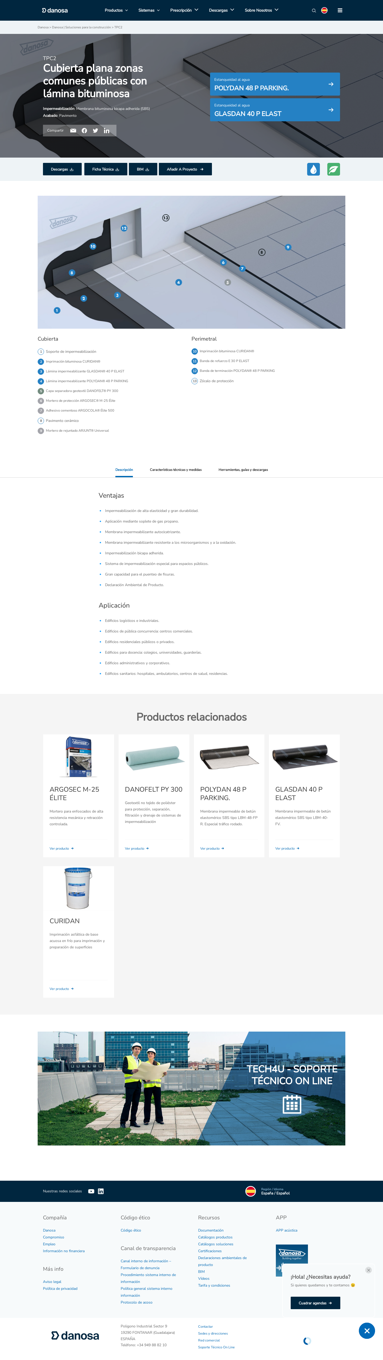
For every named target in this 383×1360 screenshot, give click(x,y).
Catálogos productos (215, 1230)
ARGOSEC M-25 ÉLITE (73, 804)
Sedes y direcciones (214, 1326)
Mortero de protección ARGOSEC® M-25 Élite (84, 402)
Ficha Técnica (103, 169)
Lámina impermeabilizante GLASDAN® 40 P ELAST (89, 371)
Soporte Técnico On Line (218, 1340)
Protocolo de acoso (137, 1295)
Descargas (59, 169)
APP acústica (286, 1224)
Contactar (206, 1319)
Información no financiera (64, 1244)
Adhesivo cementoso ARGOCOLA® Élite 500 (83, 413)
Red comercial (209, 1333)
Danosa (49, 1224)
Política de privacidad (60, 1282)
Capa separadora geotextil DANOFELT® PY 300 (85, 392)
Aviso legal (52, 1275)
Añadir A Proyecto (182, 169)
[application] (195, 10)
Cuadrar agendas (313, 1303)
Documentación (211, 1224)
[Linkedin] (109, 1185)
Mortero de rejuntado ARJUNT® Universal (80, 433)
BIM (140, 169)
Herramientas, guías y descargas (245, 473)
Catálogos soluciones (215, 1237)
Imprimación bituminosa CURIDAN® (76, 361)
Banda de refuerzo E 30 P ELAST (227, 361)
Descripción (120, 473)
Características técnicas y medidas (174, 473)
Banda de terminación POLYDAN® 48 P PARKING (241, 371)
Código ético (131, 1224)
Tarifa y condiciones (214, 1279)
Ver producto (63, 859)
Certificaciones (210, 1244)
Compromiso (53, 1230)
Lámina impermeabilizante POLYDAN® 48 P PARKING (90, 382)
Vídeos (204, 1272)
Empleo (49, 1237)
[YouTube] (91, 1185)
